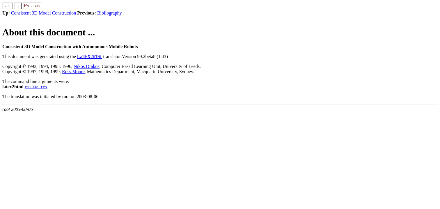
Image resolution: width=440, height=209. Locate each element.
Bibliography (109, 12)
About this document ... (48, 32)
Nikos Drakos (86, 66)
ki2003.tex (36, 86)
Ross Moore (73, 71)
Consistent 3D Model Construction (43, 12)
